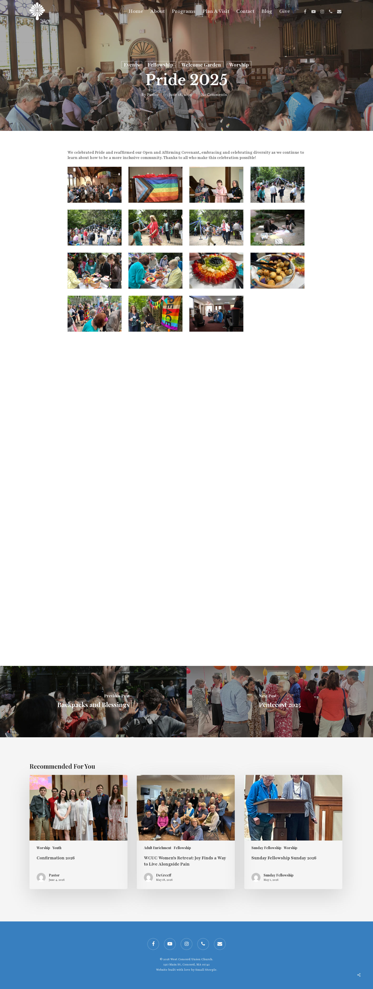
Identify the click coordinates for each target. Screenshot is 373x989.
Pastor (153, 94)
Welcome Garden (201, 64)
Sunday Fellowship (266, 848)
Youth (57, 848)
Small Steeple (205, 970)
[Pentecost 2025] (279, 701)
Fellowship (160, 64)
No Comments (214, 94)
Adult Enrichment (157, 848)
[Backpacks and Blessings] (93, 701)
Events (131, 64)
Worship (239, 64)
